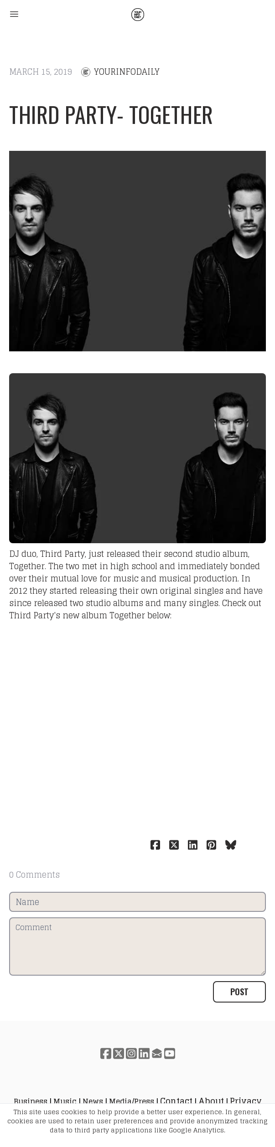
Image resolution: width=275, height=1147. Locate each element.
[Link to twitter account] (118, 1053)
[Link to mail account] (156, 1053)
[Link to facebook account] (105, 1053)
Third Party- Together (111, 114)
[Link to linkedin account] (144, 1053)
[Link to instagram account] (131, 1053)
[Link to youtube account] (169, 1053)
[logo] (137, 14)
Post (239, 992)
